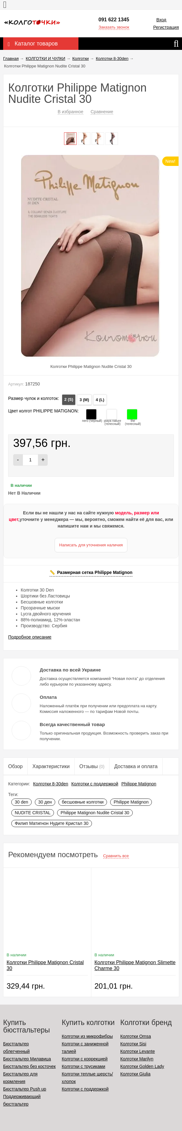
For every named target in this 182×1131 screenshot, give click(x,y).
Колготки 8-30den (50, 783)
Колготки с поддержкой (94, 783)
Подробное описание (29, 637)
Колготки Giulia (135, 1073)
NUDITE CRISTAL (33, 812)
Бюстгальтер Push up (24, 1088)
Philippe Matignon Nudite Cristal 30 (95, 812)
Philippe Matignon (138, 783)
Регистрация (166, 27)
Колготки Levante (137, 1051)
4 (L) (100, 399)
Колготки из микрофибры (87, 1036)
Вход (161, 19)
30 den (21, 801)
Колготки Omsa (135, 1036)
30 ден (45, 801)
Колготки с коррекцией (85, 1058)
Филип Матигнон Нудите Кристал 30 (51, 823)
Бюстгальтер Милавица (27, 1058)
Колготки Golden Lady (142, 1066)
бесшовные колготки (83, 801)
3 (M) (84, 399)
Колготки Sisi (133, 1043)
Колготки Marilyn (136, 1058)
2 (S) (68, 399)
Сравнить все (116, 855)
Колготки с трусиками (83, 1066)
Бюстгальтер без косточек (29, 1066)
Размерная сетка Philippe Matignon (94, 572)
